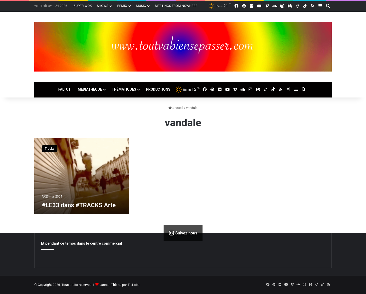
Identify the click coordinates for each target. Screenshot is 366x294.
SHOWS (102, 6)
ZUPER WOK (82, 6)
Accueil (176, 108)
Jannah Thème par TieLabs (119, 285)
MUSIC (141, 6)
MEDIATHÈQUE (90, 89)
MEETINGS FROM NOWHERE (176, 6)
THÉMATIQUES (124, 89)
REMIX (122, 6)
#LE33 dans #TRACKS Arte (79, 205)
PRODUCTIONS (158, 89)
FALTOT (64, 89)
